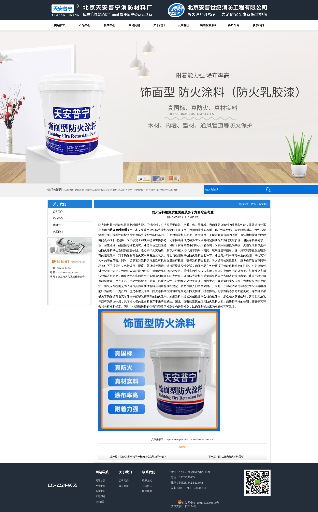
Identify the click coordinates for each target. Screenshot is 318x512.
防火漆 (96, 189)
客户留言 (233, 25)
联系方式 (147, 480)
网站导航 (102, 472)
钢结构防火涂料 (83, 189)
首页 (253, 204)
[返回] (182, 447)
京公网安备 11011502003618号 (198, 502)
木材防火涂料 (125, 189)
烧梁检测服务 (208, 25)
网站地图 (147, 491)
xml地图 (100, 501)
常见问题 (134, 25)
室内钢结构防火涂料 (145, 189)
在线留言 (147, 485)
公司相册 (183, 25)
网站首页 (60, 25)
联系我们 (258, 25)
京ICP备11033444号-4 (193, 487)
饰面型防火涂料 (108, 189)
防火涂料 (69, 189)
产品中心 (84, 25)
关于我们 (159, 25)
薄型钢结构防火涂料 (167, 189)
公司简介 (58, 211)
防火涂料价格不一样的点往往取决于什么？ (143, 456)
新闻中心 (109, 25)
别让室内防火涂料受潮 (231, 456)
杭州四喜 (190, 506)
